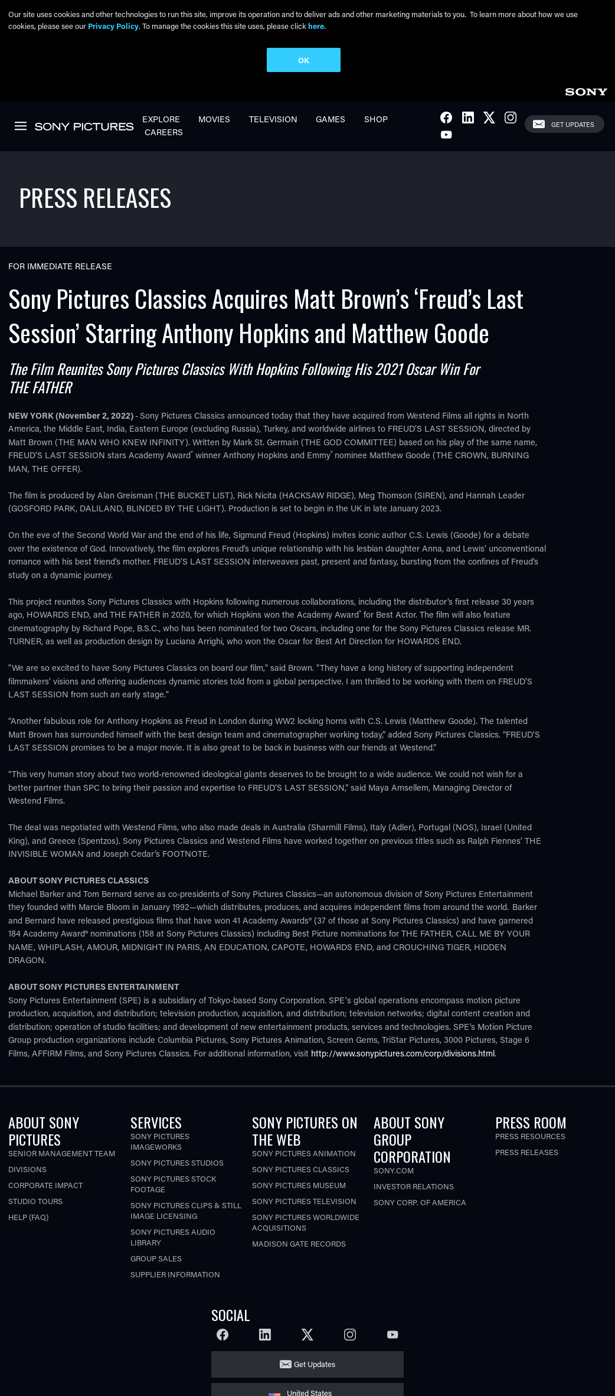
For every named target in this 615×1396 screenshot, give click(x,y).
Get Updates (572, 122)
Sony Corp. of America (420, 1201)
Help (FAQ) (28, 1216)
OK (303, 60)
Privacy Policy (113, 26)
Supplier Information (175, 1273)
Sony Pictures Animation (304, 1152)
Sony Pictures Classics (300, 1168)
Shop (376, 117)
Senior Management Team (61, 1152)
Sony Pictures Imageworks (159, 1140)
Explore (161, 117)
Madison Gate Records (299, 1242)
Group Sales (156, 1257)
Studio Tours (35, 1200)
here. (317, 26)
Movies (214, 117)
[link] (586, 89)
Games (330, 117)
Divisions (27, 1168)
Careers (164, 130)
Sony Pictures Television (304, 1200)
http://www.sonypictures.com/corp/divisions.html (403, 1052)
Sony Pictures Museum (299, 1184)
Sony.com (394, 1169)
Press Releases (526, 1151)
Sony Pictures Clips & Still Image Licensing (185, 1209)
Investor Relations (414, 1185)
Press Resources (530, 1135)
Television (273, 117)
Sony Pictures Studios (177, 1161)
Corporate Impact (45, 1184)
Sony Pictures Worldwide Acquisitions (305, 1221)
